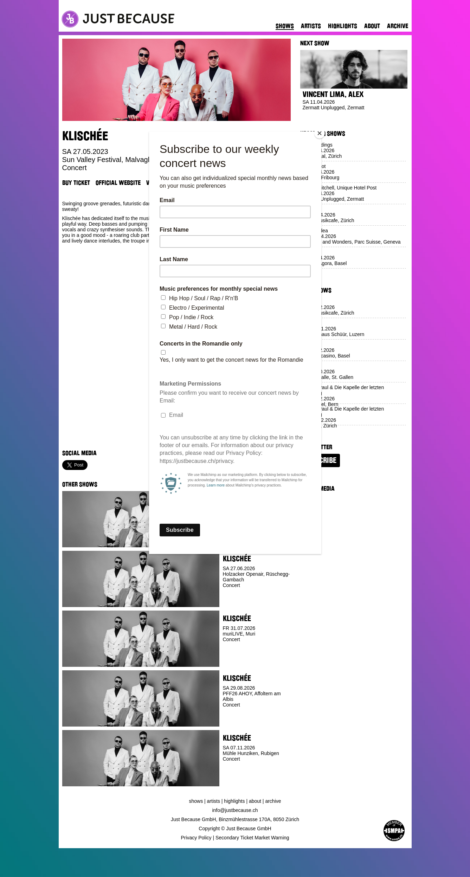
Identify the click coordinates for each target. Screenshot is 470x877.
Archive (397, 26)
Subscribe (320, 460)
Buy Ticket (76, 183)
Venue (154, 183)
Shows (285, 26)
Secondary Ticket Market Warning (252, 837)
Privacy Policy (196, 837)
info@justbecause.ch (235, 810)
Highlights (342, 26)
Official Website (118, 183)
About (372, 26)
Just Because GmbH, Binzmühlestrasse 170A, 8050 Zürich (235, 819)
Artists (311, 26)
